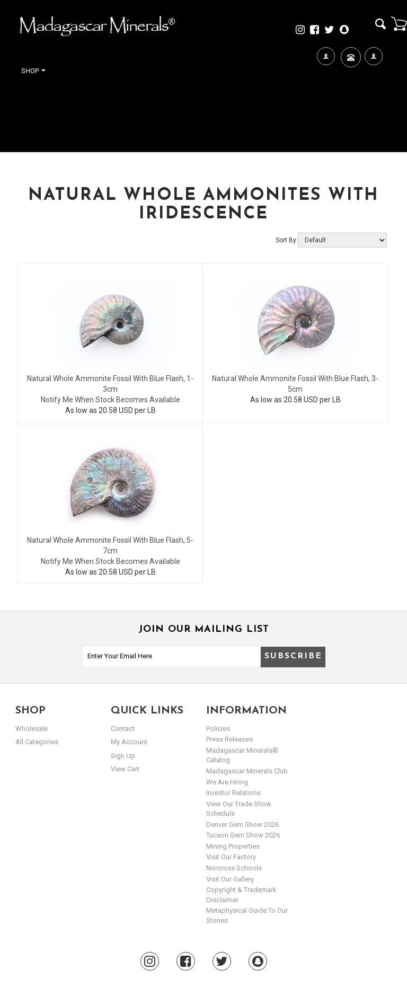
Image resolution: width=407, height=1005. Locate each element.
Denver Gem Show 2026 (242, 824)
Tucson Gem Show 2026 (243, 835)
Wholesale (31, 729)
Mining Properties (233, 846)
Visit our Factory (231, 857)
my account (129, 742)
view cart (125, 769)
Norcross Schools (234, 868)
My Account (373, 90)
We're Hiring (325, 90)
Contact (349, 70)
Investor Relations (233, 793)
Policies (218, 729)
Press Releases (229, 739)
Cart (399, 23)
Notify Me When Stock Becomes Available (110, 399)
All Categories (36, 742)
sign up (123, 756)
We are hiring (227, 782)
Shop (33, 71)
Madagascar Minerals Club (247, 771)
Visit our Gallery (230, 879)
